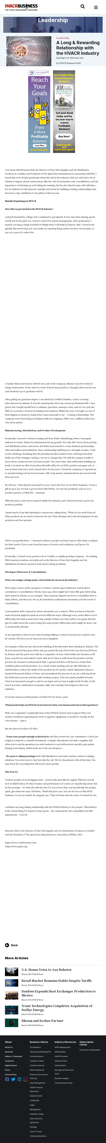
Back (14, 945)
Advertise (9, 1052)
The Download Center (64, 1083)
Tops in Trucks (36, 1131)
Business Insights (62, 1078)
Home (7, 1070)
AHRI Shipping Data (62, 1047)
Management (35, 1109)
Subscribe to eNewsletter (90, 1050)
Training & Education (38, 1136)
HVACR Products (61, 1056)
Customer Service (37, 1065)
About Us (9, 1047)
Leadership (34, 1100)
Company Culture (37, 1061)
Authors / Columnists (13, 1056)
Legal (32, 1105)
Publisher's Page (36, 1114)
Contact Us (9, 1061)
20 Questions (35, 1047)
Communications (36, 1056)
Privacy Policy (10, 1074)
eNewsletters (60, 1052)
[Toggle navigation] (96, 7)
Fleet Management (37, 1083)
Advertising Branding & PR (40, 1052)
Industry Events (36, 1096)
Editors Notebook (37, 1070)
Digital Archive (11, 1065)
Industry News (60, 1065)
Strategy (33, 1127)
